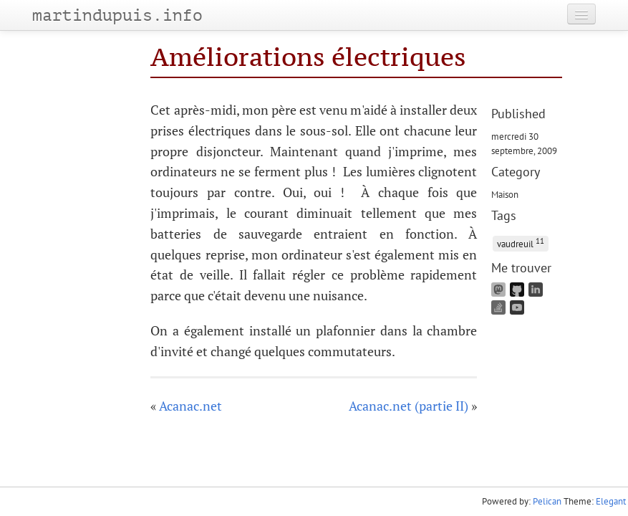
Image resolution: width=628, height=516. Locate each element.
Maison (504, 194)
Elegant (611, 501)
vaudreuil (520, 242)
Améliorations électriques (308, 57)
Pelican (547, 501)
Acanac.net (190, 405)
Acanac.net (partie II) (408, 405)
